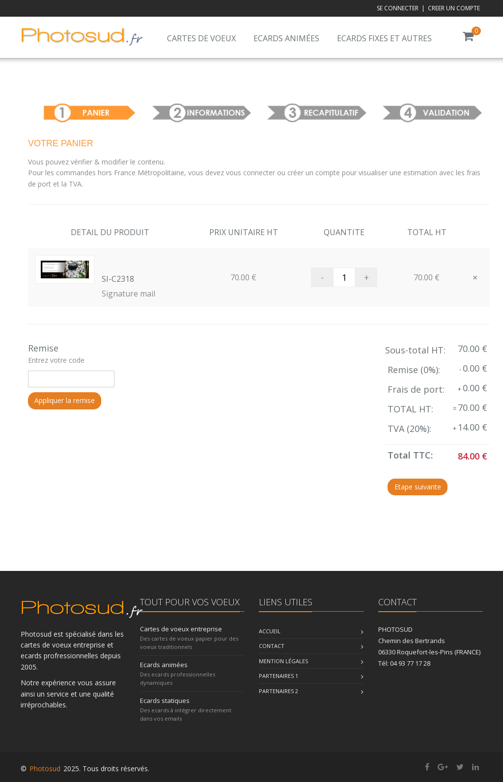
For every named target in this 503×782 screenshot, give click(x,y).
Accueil (269, 631)
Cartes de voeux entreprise (181, 628)
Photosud (44, 768)
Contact (271, 645)
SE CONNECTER (398, 8)
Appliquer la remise (64, 400)
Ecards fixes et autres (384, 38)
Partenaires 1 (278, 675)
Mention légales (283, 661)
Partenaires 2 (278, 691)
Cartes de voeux (201, 38)
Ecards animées (286, 38)
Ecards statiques (165, 700)
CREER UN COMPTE (454, 8)
